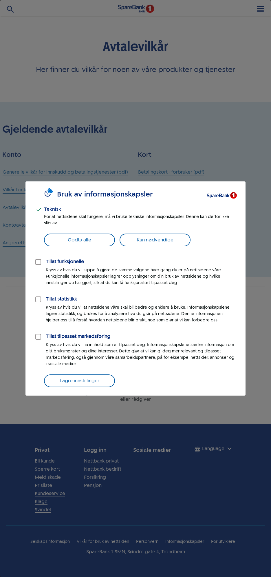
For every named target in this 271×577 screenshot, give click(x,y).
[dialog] (135, 288)
